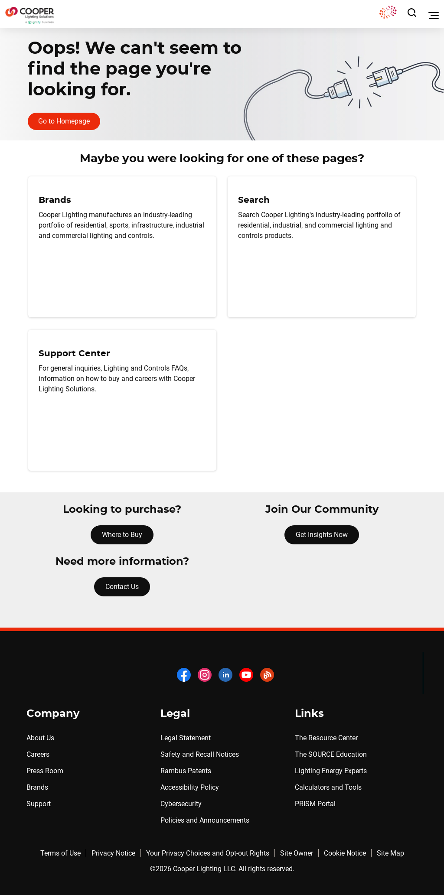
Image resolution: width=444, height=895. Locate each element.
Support (38, 804)
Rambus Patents (185, 771)
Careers (37, 754)
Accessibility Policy (189, 787)
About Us (40, 738)
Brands (37, 787)
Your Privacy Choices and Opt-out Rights (207, 853)
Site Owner (296, 853)
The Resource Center (326, 738)
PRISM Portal (315, 804)
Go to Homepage (64, 121)
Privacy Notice (113, 853)
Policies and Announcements (204, 820)
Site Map (390, 853)
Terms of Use (60, 853)
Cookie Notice (345, 853)
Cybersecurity (181, 804)
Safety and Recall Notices (199, 754)
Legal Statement (185, 738)
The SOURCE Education (331, 754)
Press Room (44, 771)
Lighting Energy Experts (331, 771)
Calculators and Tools (328, 787)
